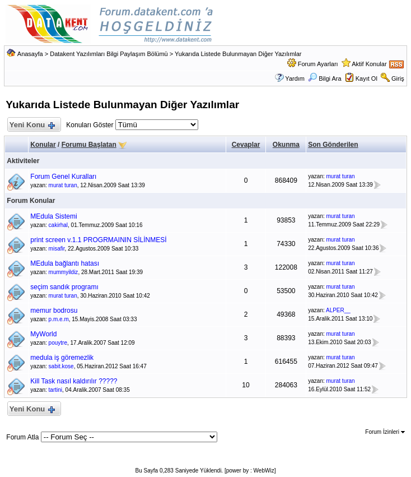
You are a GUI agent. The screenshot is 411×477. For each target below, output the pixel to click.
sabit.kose (61, 366)
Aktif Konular (369, 64)
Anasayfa (30, 53)
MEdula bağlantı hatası (64, 263)
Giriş (397, 78)
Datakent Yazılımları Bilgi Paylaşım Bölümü (109, 53)
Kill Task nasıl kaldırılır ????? (73, 381)
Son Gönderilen (333, 145)
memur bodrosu (53, 310)
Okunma (286, 145)
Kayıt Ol (366, 78)
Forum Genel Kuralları (63, 176)
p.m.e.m (59, 319)
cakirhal (58, 225)
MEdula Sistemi (53, 216)
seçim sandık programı (64, 287)
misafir (57, 249)
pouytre (58, 343)
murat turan (63, 185)
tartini (55, 390)
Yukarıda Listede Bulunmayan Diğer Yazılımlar (238, 53)
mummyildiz (63, 272)
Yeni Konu (31, 125)
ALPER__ (338, 310)
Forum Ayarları (318, 64)
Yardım (295, 78)
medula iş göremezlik (62, 358)
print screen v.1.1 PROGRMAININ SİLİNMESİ (98, 240)
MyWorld (43, 334)
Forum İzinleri (384, 432)
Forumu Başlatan (89, 145)
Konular (42, 145)
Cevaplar (246, 145)
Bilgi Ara (324, 78)
